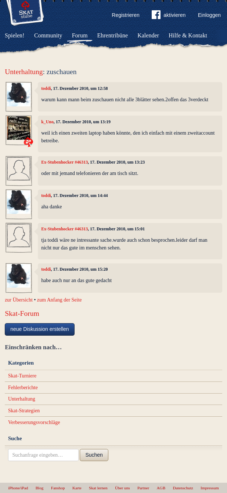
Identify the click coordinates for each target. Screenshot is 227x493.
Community (48, 35)
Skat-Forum (22, 313)
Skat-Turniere (22, 376)
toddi (46, 88)
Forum (80, 35)
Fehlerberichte (23, 387)
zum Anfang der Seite (59, 300)
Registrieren (125, 15)
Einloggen (209, 15)
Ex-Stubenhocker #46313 (64, 162)
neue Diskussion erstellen (39, 329)
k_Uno (47, 121)
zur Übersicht (19, 300)
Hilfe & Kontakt (188, 35)
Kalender (148, 35)
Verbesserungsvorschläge (34, 422)
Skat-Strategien (24, 410)
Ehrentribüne (112, 35)
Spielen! (14, 35)
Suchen (93, 455)
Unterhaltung (24, 72)
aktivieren (168, 16)
